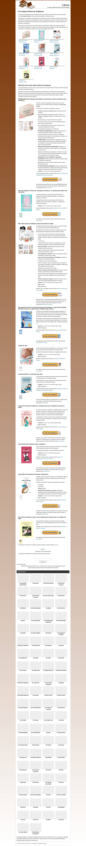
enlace (56, 544)
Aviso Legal (44, 843)
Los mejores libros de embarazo (31, 11)
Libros (65, 5)
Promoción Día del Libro (41, 342)
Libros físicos (49, 187)
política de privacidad (37, 843)
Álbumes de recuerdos (47, 304)
